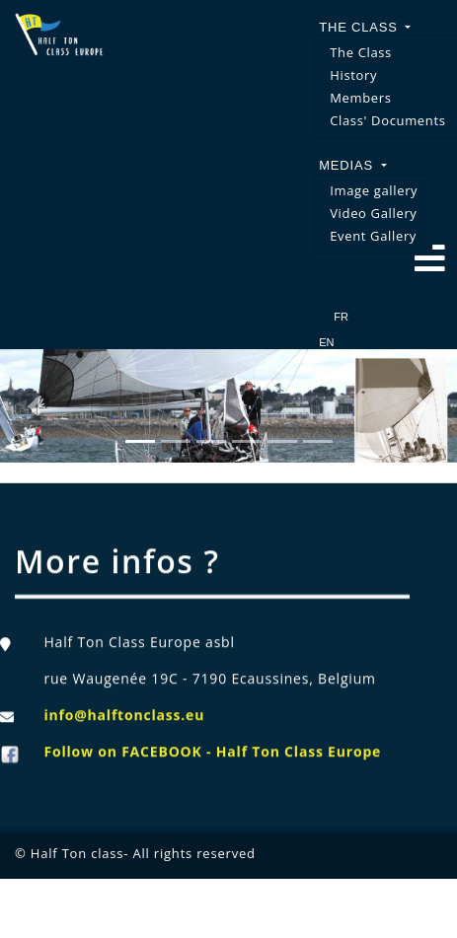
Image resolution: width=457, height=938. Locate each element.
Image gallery (374, 190)
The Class (360, 27)
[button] (34, 406)
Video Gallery (373, 213)
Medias (348, 165)
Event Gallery (373, 236)
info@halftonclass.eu (123, 722)
